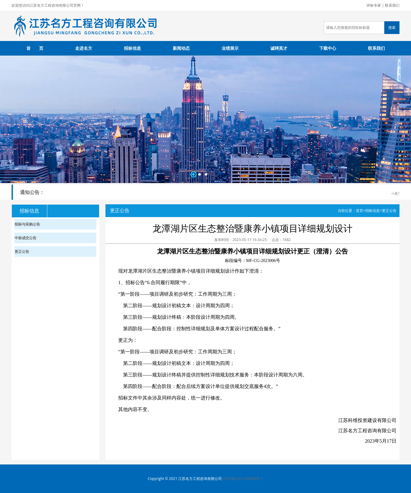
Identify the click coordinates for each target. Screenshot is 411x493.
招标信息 (132, 48)
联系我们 (392, 5)
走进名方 (83, 48)
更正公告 (389, 210)
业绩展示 (230, 48)
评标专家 (373, 5)
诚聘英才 (278, 48)
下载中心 (327, 48)
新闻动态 (181, 48)
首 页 (34, 48)
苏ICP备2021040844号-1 (243, 478)
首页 (359, 210)
